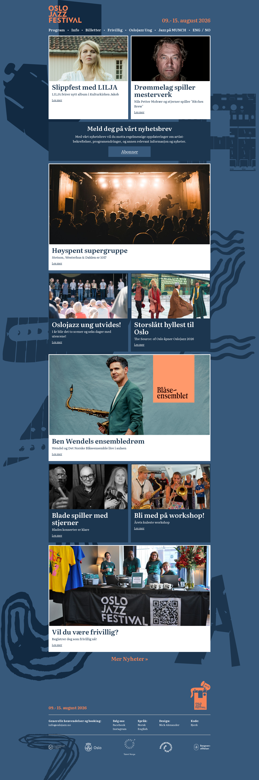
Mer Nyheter (129, 658)
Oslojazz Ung (140, 29)
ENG (197, 29)
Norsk (142, 725)
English (143, 729)
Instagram (119, 729)
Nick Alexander (169, 725)
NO (207, 29)
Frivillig (115, 29)
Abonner (129, 151)
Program (57, 29)
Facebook (119, 725)
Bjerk (194, 725)
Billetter (93, 29)
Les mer (57, 100)
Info (75, 29)
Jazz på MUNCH (172, 29)
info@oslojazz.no (60, 725)
